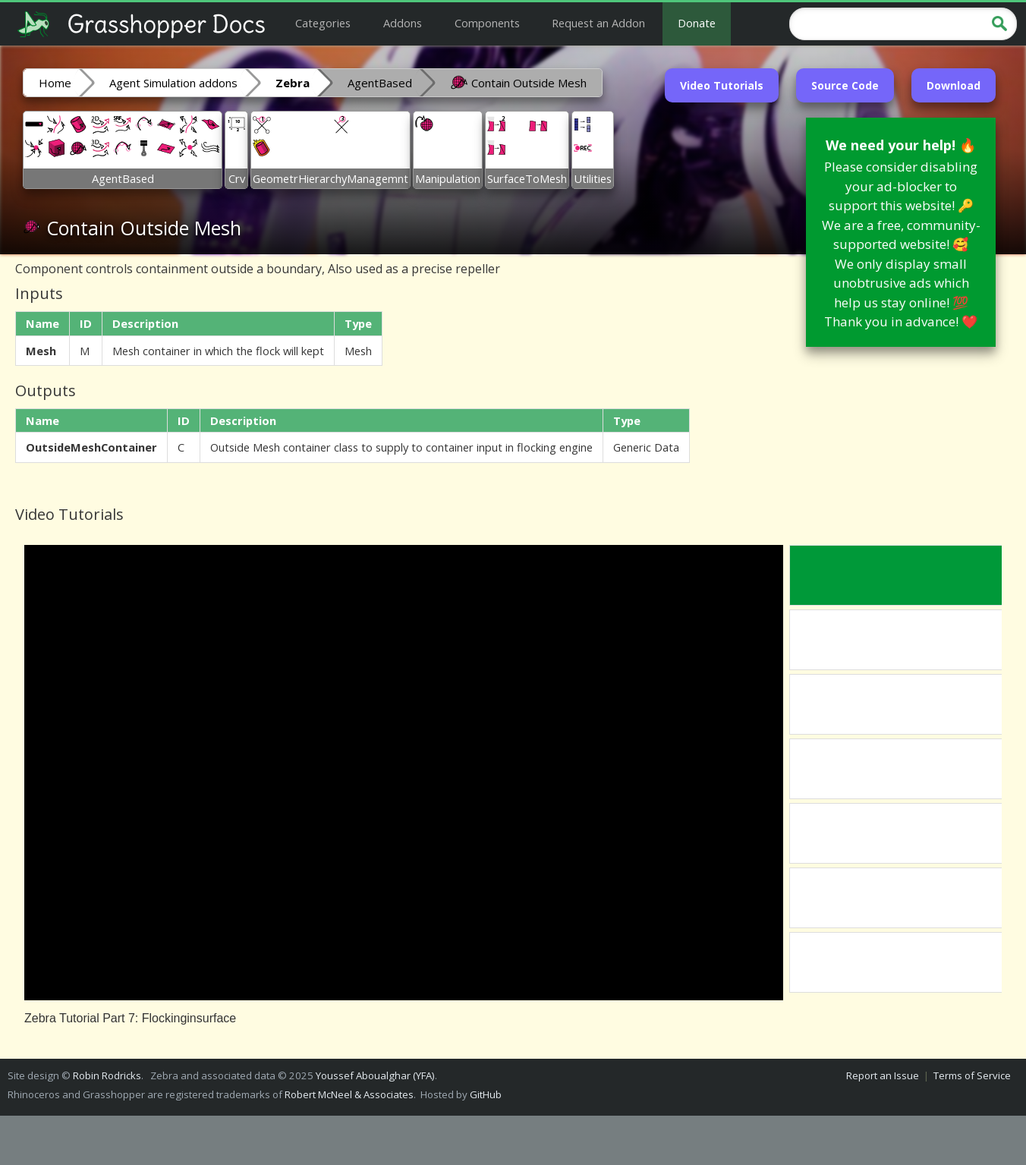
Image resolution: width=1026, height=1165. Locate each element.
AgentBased (380, 82)
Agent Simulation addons (173, 82)
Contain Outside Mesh (518, 82)
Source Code (845, 85)
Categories (323, 22)
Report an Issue (882, 1075)
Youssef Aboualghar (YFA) (375, 1075)
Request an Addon (598, 22)
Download (953, 85)
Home (55, 82)
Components (487, 22)
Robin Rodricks (107, 1075)
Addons (402, 22)
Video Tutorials (721, 85)
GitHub (486, 1094)
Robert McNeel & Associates (349, 1094)
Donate (697, 22)
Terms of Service (972, 1075)
